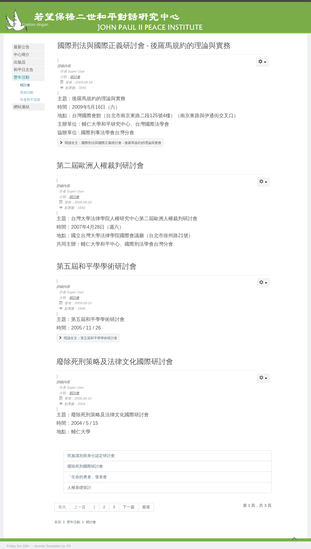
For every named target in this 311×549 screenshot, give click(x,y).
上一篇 (80, 507)
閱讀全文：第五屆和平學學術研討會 (88, 338)
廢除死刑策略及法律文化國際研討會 (114, 361)
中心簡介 (21, 54)
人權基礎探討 (79, 487)
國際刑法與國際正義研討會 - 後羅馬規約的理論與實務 (144, 45)
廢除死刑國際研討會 (85, 466)
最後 (146, 507)
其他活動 (26, 92)
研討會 (25, 85)
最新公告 (21, 47)
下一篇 (129, 507)
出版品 (20, 62)
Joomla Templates (47, 546)
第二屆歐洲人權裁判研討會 (100, 165)
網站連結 (21, 106)
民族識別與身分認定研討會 (91, 455)
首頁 (57, 522)
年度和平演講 (30, 99)
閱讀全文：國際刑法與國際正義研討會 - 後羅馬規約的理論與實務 (110, 143)
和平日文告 (23, 69)
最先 (62, 507)
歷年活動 (21, 77)
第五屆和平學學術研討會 (96, 265)
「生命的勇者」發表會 (87, 477)
